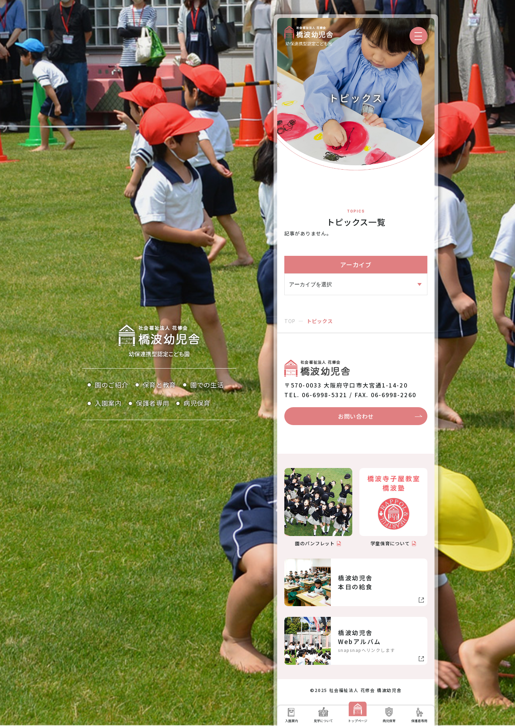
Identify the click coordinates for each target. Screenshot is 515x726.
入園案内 (108, 403)
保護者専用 (153, 403)
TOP (289, 321)
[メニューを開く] (418, 36)
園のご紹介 (111, 384)
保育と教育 (159, 384)
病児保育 (196, 403)
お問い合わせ (356, 416)
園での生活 (207, 384)
